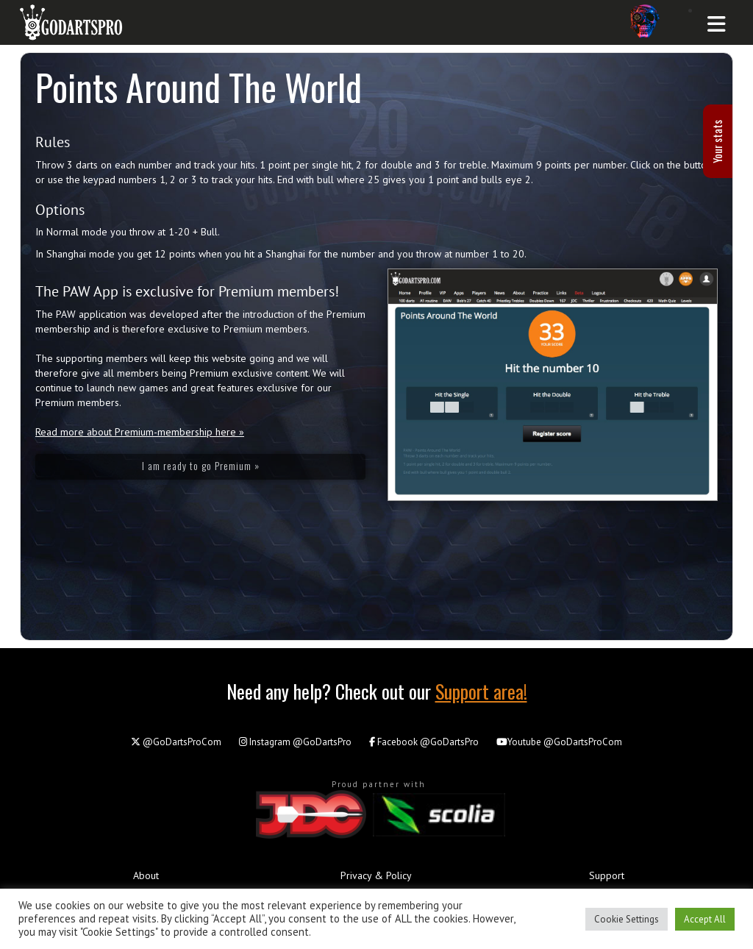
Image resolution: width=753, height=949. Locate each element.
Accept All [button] (705, 919)
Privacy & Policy (376, 875)
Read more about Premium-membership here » (139, 431)
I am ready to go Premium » (201, 465)
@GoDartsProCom (176, 742)
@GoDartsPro (295, 742)
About (146, 875)
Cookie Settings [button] (626, 919)
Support (606, 875)
